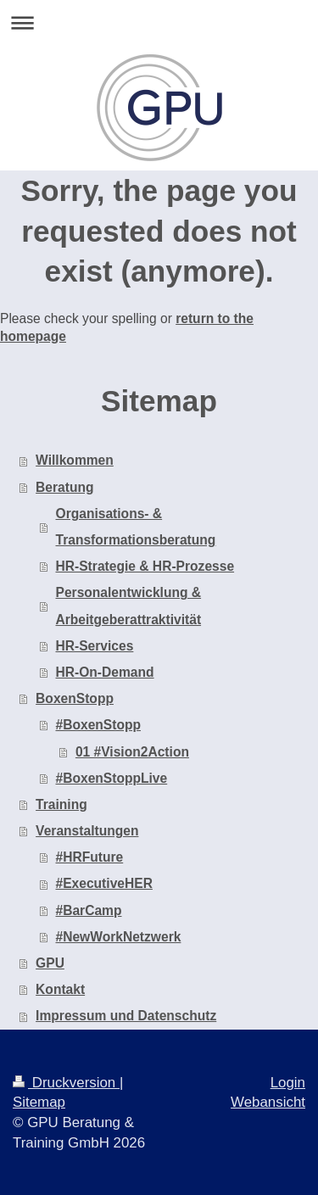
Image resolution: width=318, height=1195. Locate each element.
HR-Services (95, 646)
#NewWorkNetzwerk (118, 937)
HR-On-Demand (105, 672)
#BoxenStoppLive (112, 778)
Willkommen (75, 460)
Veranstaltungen (87, 831)
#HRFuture (90, 857)
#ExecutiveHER (104, 883)
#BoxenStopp (99, 725)
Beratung (64, 487)
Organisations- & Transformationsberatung (136, 526)
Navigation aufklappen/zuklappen (159, 22)
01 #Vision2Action (132, 752)
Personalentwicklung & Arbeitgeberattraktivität (129, 605)
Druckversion (66, 1083)
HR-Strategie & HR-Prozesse (145, 566)
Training (61, 804)
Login (288, 1083)
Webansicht (268, 1102)
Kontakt (60, 989)
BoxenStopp (75, 698)
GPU (50, 963)
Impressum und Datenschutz (126, 1015)
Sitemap (39, 1102)
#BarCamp (89, 910)
